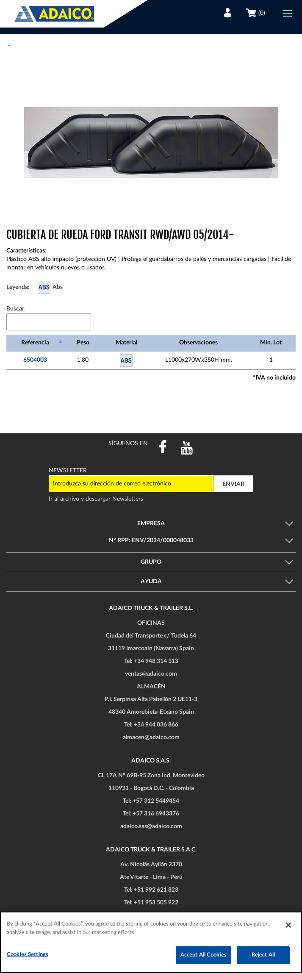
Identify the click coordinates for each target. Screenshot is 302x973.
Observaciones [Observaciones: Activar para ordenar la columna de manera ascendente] (198, 343)
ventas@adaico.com (151, 674)
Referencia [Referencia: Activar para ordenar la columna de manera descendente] (35, 343)
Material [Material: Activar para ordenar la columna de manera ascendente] (126, 343)
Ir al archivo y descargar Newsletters (96, 499)
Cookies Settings (27, 954)
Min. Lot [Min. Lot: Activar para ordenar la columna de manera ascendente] (271, 343)
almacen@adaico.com (151, 737)
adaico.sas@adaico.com (151, 826)
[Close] (288, 925)
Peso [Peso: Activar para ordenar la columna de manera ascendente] (83, 343)
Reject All (263, 955)
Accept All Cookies (203, 955)
